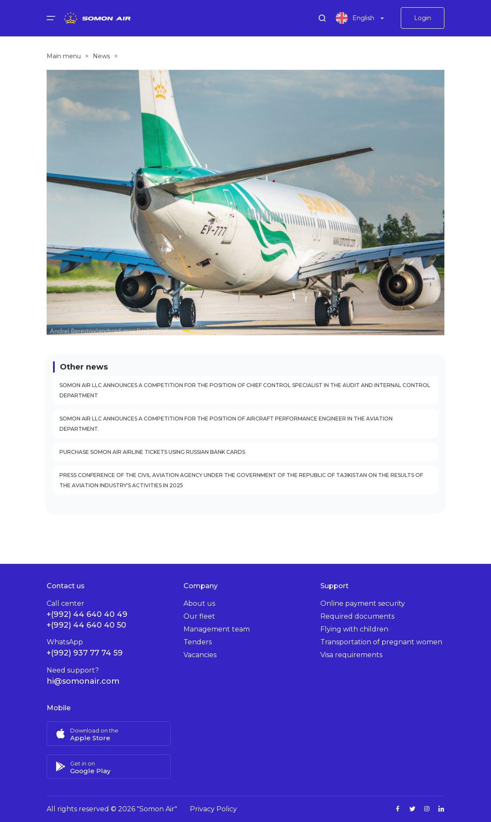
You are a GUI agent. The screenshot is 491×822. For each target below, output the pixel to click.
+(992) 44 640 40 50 (86, 625)
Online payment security (362, 603)
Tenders (197, 642)
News (101, 61)
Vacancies (199, 655)
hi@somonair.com (83, 681)
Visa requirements (351, 655)
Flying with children (354, 629)
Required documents (357, 616)
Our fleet (199, 616)
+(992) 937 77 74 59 (85, 653)
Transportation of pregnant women (381, 642)
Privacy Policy (213, 809)
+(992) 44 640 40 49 (87, 614)
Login (422, 19)
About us (199, 603)
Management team (216, 629)
